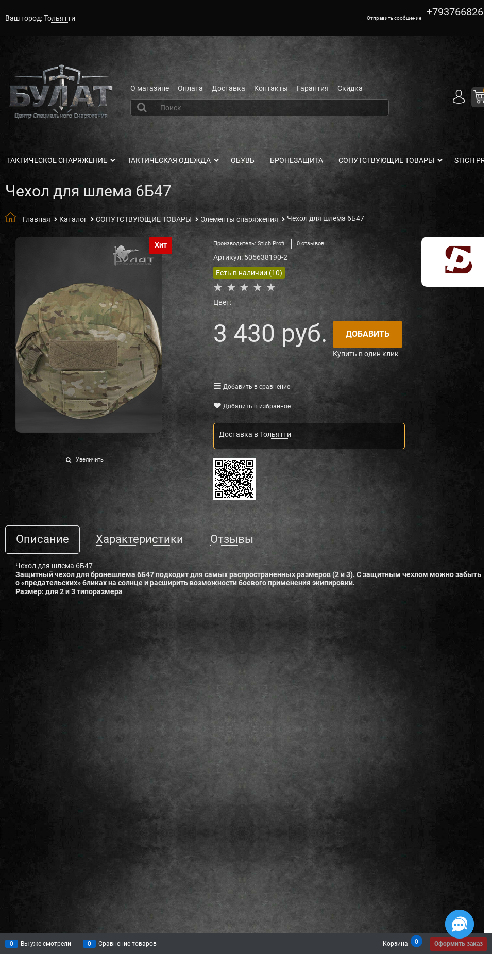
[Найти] (143, 107)
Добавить (367, 334)
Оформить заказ (458, 943)
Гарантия (313, 88)
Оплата (190, 88)
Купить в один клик (366, 354)
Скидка (350, 88)
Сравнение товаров (127, 944)
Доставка (228, 88)
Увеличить (90, 459)
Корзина (395, 943)
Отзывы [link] (231, 540)
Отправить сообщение (394, 18)
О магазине (149, 88)
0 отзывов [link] (310, 243)
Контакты (271, 88)
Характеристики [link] (139, 540)
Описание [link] (42, 540)
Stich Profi (271, 243)
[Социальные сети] (459, 924)
